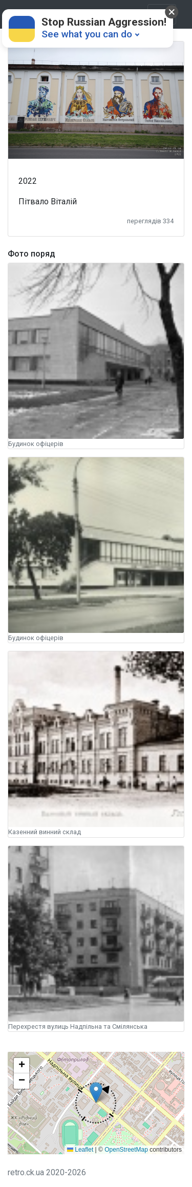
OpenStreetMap (126, 1149)
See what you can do (86, 34)
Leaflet (80, 1149)
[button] (96, 1103)
